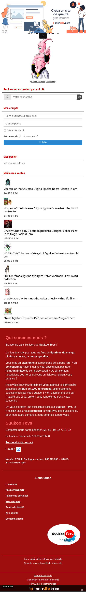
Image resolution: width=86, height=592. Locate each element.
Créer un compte (11, 136)
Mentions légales (43, 575)
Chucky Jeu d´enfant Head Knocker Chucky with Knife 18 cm (40, 298)
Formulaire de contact (19, 442)
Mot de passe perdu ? (28, 136)
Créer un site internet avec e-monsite (43, 559)
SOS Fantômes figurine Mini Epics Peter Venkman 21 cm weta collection (41, 277)
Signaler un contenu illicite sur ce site (43, 563)
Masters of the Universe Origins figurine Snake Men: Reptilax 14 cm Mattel (42, 210)
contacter (36, 410)
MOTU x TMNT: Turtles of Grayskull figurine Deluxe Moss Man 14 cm (41, 255)
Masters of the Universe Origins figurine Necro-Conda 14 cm (40, 189)
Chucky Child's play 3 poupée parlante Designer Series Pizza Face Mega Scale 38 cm (40, 232)
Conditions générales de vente (43, 579)
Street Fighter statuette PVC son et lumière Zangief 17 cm (39, 318)
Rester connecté (15, 130)
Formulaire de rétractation (43, 583)
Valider (43, 142)
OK (79, 97)
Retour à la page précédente (43, 82)
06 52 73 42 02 (62, 430)
